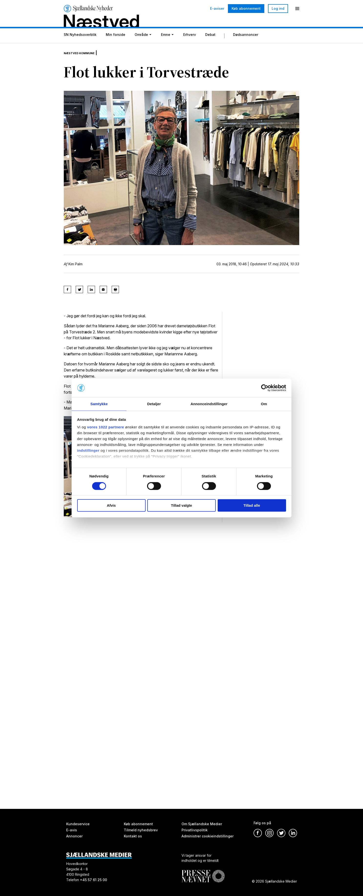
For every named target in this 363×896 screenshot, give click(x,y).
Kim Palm (75, 272)
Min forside (115, 47)
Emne (165, 47)
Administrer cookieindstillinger (208, 836)
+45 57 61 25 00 (93, 880)
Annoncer (74, 836)
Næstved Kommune (85, 61)
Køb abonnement (246, 8)
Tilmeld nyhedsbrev (141, 830)
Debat (210, 47)
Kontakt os (133, 836)
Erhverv (189, 47)
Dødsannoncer (245, 47)
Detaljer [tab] (154, 404)
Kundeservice (78, 824)
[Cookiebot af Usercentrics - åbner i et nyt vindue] (264, 387)
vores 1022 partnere (105, 427)
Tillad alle (251, 506)
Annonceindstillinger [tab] (209, 404)
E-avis (71, 830)
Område (141, 47)
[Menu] (297, 8)
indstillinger (88, 451)
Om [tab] (264, 404)
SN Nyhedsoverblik (80, 47)
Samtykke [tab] (99, 404)
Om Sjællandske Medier (202, 824)
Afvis (111, 506)
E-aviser (217, 8)
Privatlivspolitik (195, 830)
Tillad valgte (181, 506)
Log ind (278, 8)
